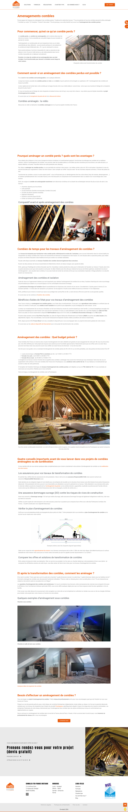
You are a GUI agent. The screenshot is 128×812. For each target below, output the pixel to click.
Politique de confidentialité (61, 805)
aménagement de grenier (53, 486)
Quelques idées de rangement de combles (29, 686)
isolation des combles (43, 295)
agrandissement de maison (42, 550)
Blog (84, 4)
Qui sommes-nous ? (73, 4)
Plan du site (76, 805)
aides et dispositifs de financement (41, 324)
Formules (37, 4)
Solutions (27, 4)
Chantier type (59, 4)
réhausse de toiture (55, 96)
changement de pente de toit (38, 96)
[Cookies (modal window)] (125, 809)
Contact (85, 805)
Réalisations (47, 4)
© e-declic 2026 (64, 809)
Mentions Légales (46, 805)
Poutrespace (59, 706)
